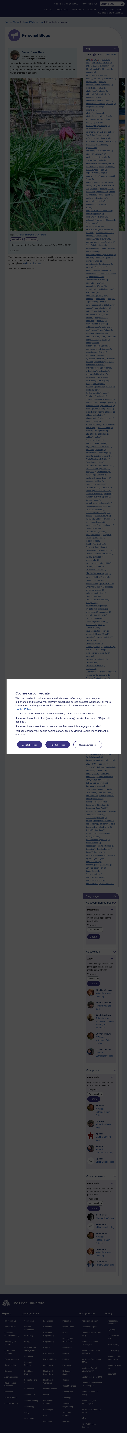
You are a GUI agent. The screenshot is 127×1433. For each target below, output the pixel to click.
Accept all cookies (29, 745)
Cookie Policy (23, 709)
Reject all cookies (58, 745)
